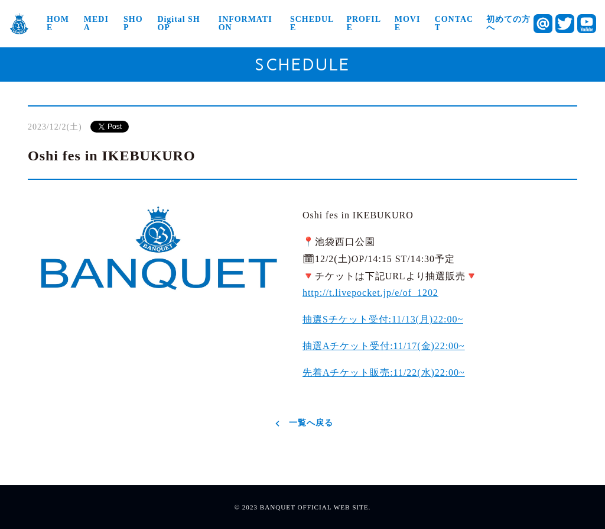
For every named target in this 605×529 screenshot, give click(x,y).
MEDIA (96, 23)
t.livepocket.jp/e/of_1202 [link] (370, 293)
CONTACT (454, 23)
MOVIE (408, 23)
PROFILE (363, 23)
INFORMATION (245, 23)
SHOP (132, 23)
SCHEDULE (312, 23)
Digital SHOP (178, 23)
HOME (58, 23)
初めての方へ (508, 23)
